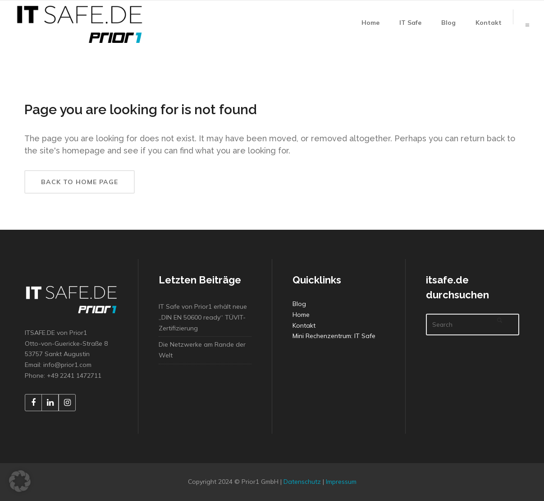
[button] (20, 481)
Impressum (341, 482)
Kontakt (304, 325)
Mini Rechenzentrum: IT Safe (334, 336)
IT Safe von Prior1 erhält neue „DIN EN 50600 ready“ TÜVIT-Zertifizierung (203, 317)
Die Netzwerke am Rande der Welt (202, 349)
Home (301, 315)
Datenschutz (302, 482)
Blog (299, 304)
